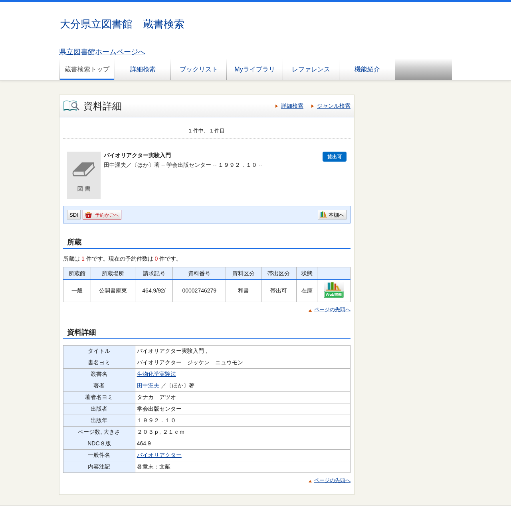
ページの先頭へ (332, 309)
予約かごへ (107, 215)
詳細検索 (143, 69)
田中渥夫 (148, 385)
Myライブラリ (254, 69)
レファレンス (311, 69)
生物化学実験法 (156, 374)
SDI (73, 215)
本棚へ (336, 215)
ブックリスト (199, 69)
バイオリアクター (159, 455)
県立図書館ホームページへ (102, 52)
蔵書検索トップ (87, 69)
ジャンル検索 (334, 106)
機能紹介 (367, 69)
